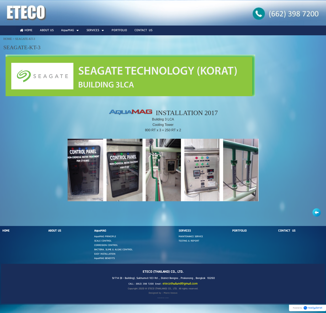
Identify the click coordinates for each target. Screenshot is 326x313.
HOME (7, 39)
